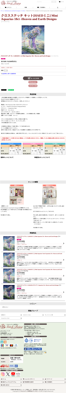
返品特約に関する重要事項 (8, 73)
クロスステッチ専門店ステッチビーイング (31, 391)
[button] (58, 7)
